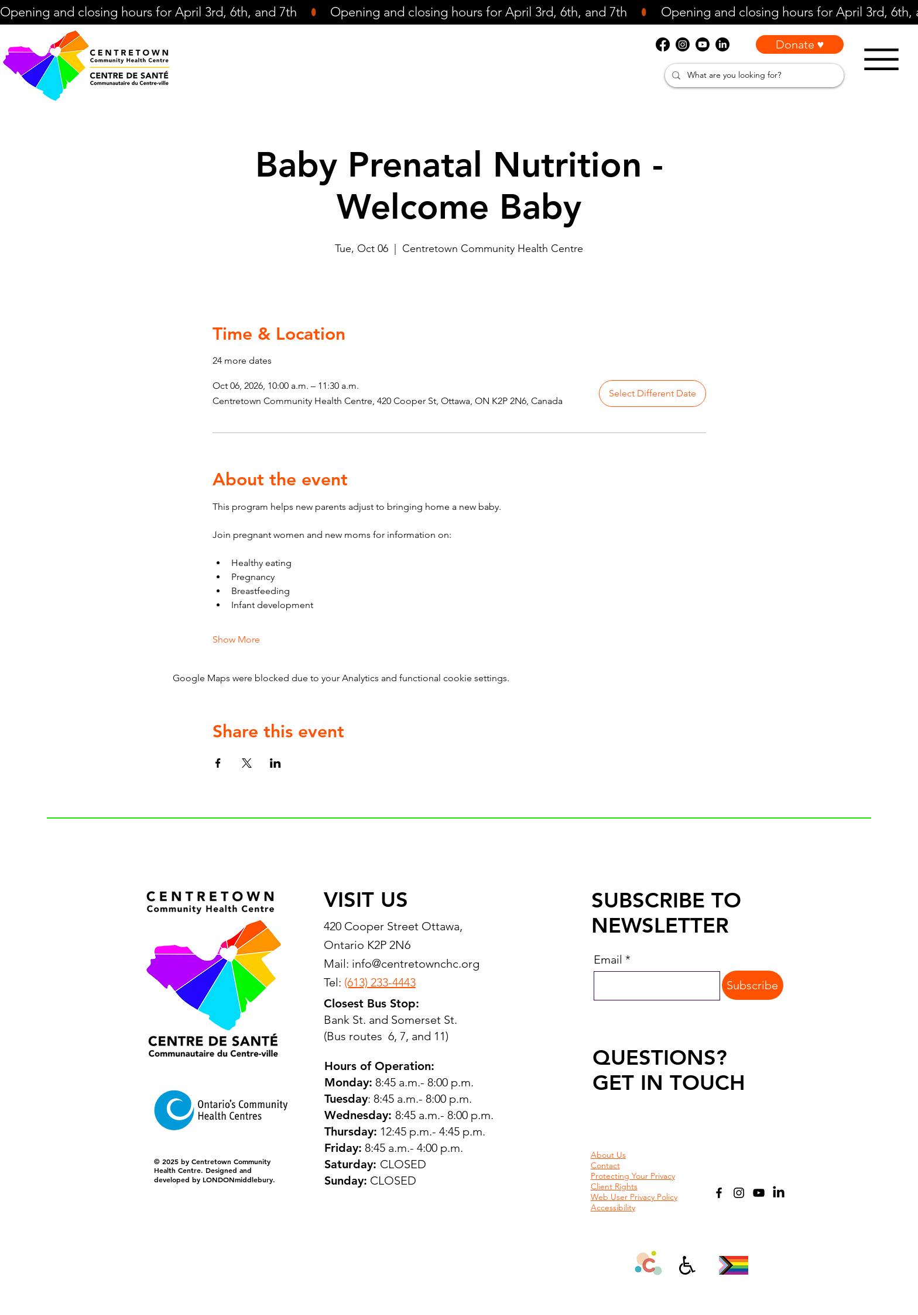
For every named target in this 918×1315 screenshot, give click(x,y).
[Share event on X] (246, 763)
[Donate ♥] (800, 44)
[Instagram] (739, 1193)
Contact (605, 1165)
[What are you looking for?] (753, 75)
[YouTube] (759, 1193)
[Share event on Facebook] (218, 763)
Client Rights (614, 1186)
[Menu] (881, 59)
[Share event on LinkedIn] (275, 763)
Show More (236, 639)
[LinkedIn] (779, 1193)
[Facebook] (719, 1193)
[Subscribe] (752, 985)
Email (608, 959)
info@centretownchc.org (415, 964)
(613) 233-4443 (380, 982)
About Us (608, 1155)
